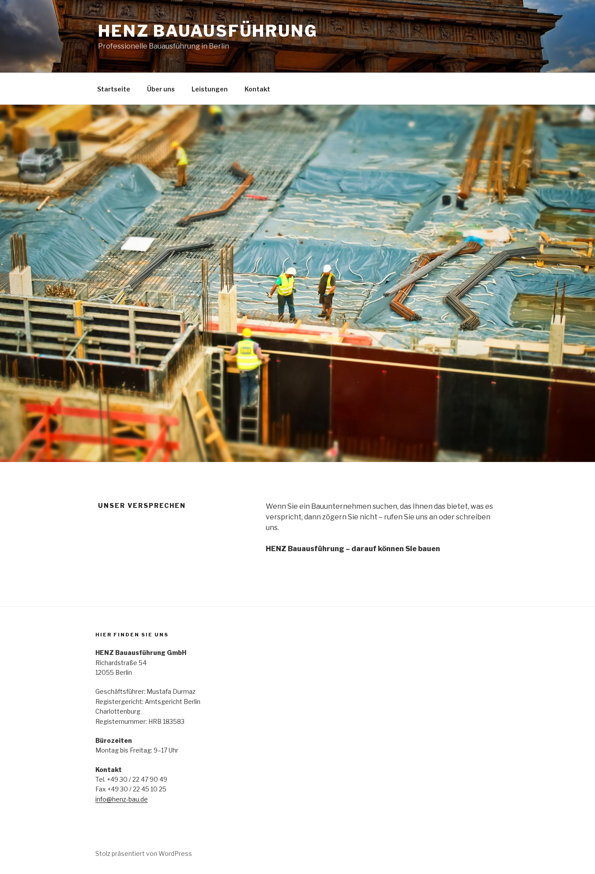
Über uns (161, 89)
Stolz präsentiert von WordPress (143, 853)
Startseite (113, 89)
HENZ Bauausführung (208, 31)
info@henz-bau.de (121, 799)
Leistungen (210, 89)
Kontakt (257, 89)
